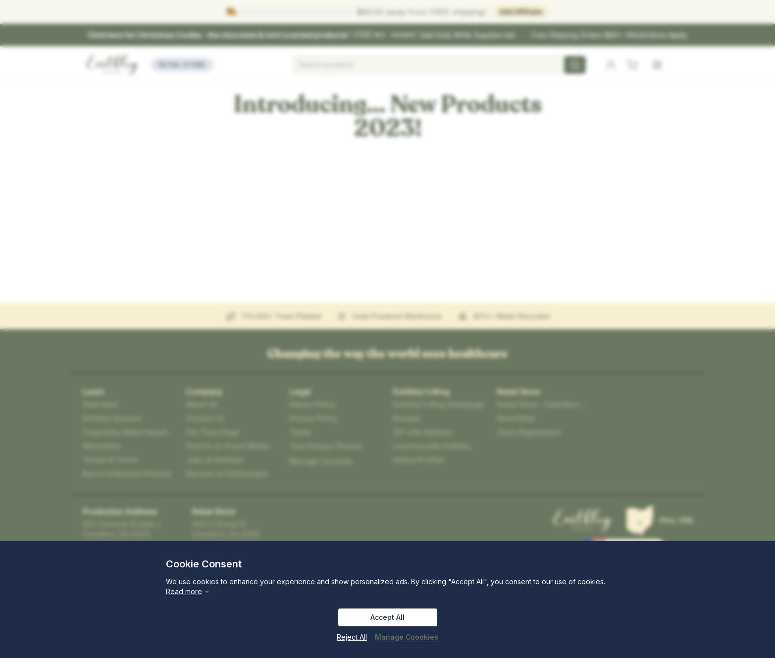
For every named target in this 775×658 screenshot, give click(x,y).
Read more (188, 591)
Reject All (352, 637)
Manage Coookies (406, 637)
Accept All (387, 617)
